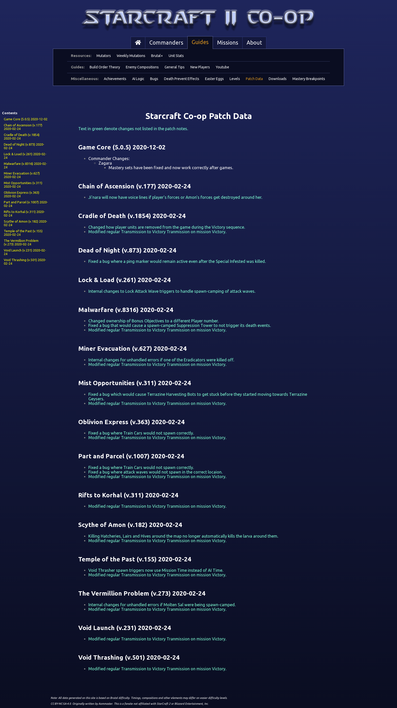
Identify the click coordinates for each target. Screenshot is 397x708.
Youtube (222, 67)
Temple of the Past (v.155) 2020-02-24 (23, 232)
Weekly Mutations (131, 56)
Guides (200, 42)
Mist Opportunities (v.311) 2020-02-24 (23, 184)
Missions (227, 43)
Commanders (166, 43)
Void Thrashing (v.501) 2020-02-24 (25, 261)
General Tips (175, 67)
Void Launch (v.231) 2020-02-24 (25, 251)
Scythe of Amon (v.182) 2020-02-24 (25, 223)
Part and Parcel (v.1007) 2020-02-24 (26, 203)
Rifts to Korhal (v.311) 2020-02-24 (24, 213)
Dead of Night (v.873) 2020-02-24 (24, 146)
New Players (200, 67)
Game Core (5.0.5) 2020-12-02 (25, 119)
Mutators (103, 56)
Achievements (115, 79)
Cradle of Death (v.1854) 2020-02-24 (21, 136)
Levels (235, 79)
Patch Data (254, 79)
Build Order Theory (105, 67)
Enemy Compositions (142, 67)
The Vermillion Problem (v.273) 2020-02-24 (21, 242)
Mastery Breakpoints (308, 79)
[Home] (138, 43)
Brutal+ (157, 56)
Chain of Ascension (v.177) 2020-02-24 (23, 126)
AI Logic (138, 79)
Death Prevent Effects (181, 79)
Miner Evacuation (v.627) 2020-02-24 (22, 175)
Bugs (154, 79)
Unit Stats (176, 56)
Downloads (278, 79)
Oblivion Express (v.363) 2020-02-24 (21, 194)
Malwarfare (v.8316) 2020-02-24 (25, 165)
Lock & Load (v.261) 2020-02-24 (25, 155)
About (254, 43)
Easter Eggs (214, 79)
